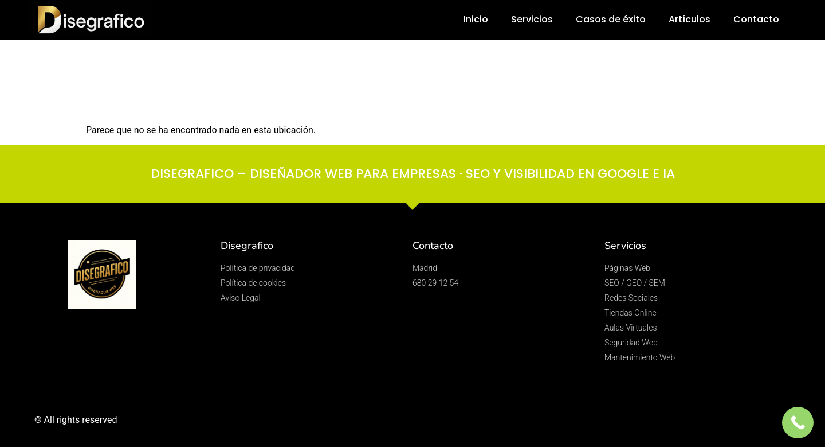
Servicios (532, 19)
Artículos (689, 19)
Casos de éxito (611, 19)
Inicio (475, 19)
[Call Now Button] (798, 422)
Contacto (756, 19)
